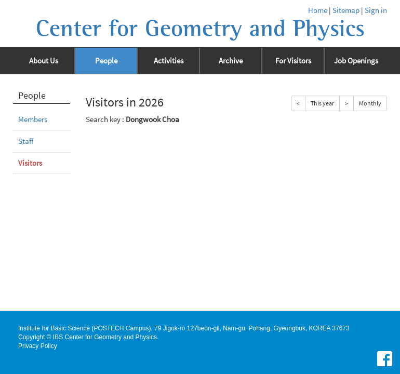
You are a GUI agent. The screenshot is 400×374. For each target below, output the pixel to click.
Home (317, 10)
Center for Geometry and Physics (200, 28)
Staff (25, 141)
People (106, 60)
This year (322, 103)
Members (32, 119)
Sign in (376, 10)
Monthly (370, 103)
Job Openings (356, 60)
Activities (168, 60)
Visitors (30, 163)
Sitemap (345, 10)
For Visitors (293, 60)
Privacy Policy (37, 346)
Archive (231, 60)
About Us (43, 60)
